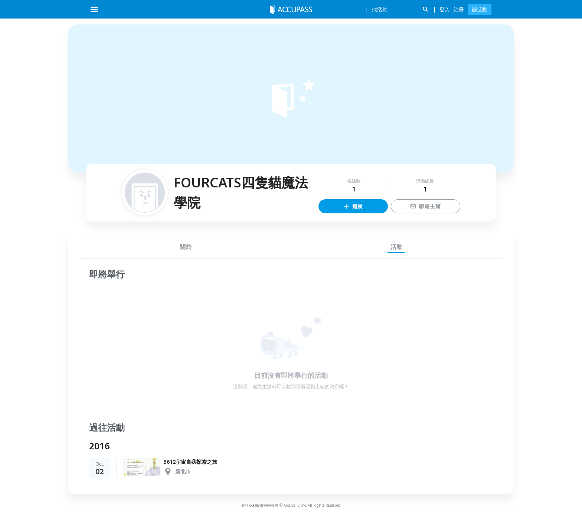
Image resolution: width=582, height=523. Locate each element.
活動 (396, 247)
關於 (186, 247)
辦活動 (479, 9)
